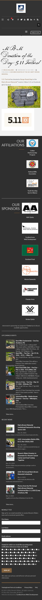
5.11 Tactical (6, 79)
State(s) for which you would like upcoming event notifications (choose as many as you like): (17, 546)
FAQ (36, 587)
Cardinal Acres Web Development (27, 594)
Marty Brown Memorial (9, 82)
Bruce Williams (9, 70)
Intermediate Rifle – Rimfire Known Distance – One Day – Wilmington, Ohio (27, 398)
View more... (10, 414)
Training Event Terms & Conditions (12, 587)
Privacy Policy (28, 587)
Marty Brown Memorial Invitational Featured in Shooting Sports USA (29, 427)
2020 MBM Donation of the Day (20, 72)
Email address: (6, 536)
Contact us (30, 326)
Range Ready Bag (26, 79)
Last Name (5, 528)
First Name (5, 519)
